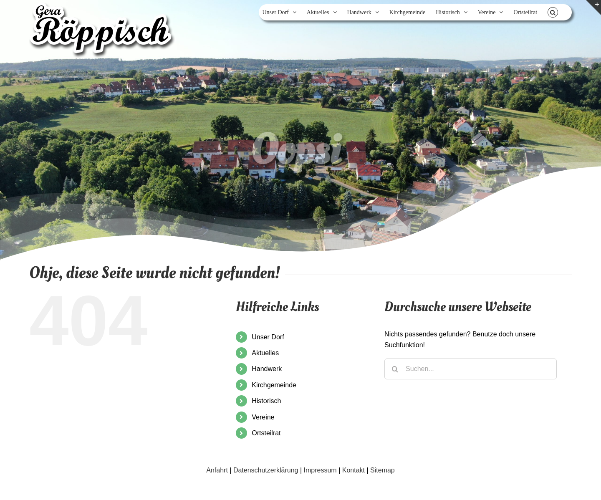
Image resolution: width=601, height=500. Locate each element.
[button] (553, 12)
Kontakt (353, 470)
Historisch (266, 400)
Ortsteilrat (266, 433)
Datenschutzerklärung (265, 470)
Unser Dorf (268, 337)
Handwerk (267, 368)
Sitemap (382, 470)
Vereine (263, 417)
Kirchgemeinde (274, 385)
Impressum (320, 470)
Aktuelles (265, 352)
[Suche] (394, 369)
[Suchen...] (470, 369)
